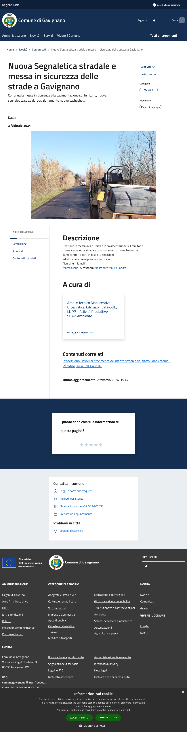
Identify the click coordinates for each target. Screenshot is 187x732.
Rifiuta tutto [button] (108, 717)
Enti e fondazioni (12, 614)
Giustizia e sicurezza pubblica (112, 601)
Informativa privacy (106, 664)
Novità (23, 49)
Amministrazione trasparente (112, 657)
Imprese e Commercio (61, 614)
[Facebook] (148, 20)
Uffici (5, 608)
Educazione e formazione (109, 594)
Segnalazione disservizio (63, 664)
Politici (6, 621)
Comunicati (39, 49)
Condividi (148, 67)
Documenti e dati (12, 634)
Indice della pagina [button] (22, 232)
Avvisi (144, 608)
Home (10, 49)
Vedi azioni (149, 74)
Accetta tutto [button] (79, 717)
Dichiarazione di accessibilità (112, 677)
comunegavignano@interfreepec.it (24, 682)
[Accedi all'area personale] (166, 5)
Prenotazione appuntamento (66, 657)
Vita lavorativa (57, 608)
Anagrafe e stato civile (62, 595)
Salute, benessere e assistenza (113, 621)
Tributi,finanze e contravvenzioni (114, 608)
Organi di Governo (13, 595)
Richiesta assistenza (60, 677)
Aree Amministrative (15, 601)
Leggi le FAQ (56, 670)
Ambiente (100, 614)
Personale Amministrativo (18, 627)
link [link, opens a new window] (129, 710)
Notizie (144, 595)
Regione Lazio (10, 5)
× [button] (183, 692)
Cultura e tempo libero (62, 601)
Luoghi (144, 626)
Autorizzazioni (103, 627)
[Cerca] (180, 20)
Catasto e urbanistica (61, 626)
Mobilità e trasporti (60, 638)
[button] (93, 726)
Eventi (144, 632)
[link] (66, 268)
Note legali (101, 670)
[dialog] (93, 710)
